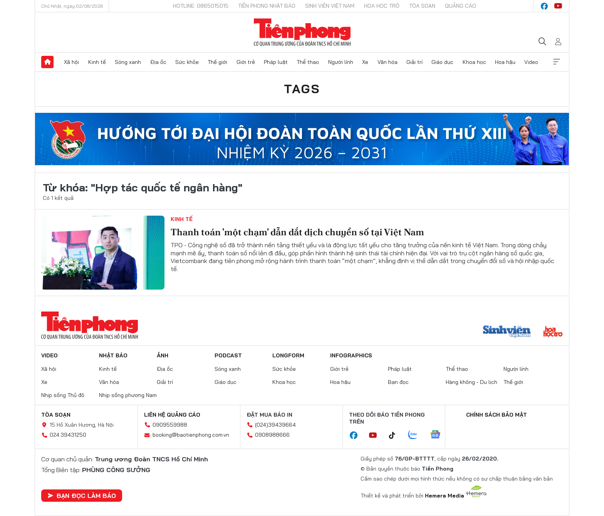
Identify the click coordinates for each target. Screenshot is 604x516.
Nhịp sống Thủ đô (62, 395)
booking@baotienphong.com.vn (191, 434)
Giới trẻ (246, 62)
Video (531, 62)
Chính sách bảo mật (496, 414)
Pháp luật (276, 62)
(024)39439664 (275, 424)
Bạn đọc (398, 382)
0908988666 (272, 434)
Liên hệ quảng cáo (172, 414)
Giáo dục (442, 62)
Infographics (351, 355)
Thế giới (217, 62)
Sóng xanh (128, 62)
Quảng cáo (460, 5)
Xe (365, 62)
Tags (302, 88)
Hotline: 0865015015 (200, 5)
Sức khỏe (187, 62)
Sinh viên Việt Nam (329, 5)
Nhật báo (113, 355)
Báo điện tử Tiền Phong (302, 32)
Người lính (340, 62)
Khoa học (474, 62)
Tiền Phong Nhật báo (266, 5)
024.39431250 (68, 434)
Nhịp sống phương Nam (128, 395)
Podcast (228, 355)
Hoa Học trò (381, 5)
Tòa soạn (422, 5)
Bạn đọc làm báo (81, 495)
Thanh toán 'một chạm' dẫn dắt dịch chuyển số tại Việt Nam (297, 232)
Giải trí (414, 62)
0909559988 (170, 424)
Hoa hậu (505, 62)
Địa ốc (158, 62)
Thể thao (308, 62)
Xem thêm (556, 62)
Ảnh (162, 355)
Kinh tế (97, 62)
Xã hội (71, 62)
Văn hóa (388, 62)
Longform (288, 355)
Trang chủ (47, 62)
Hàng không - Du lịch (471, 382)
